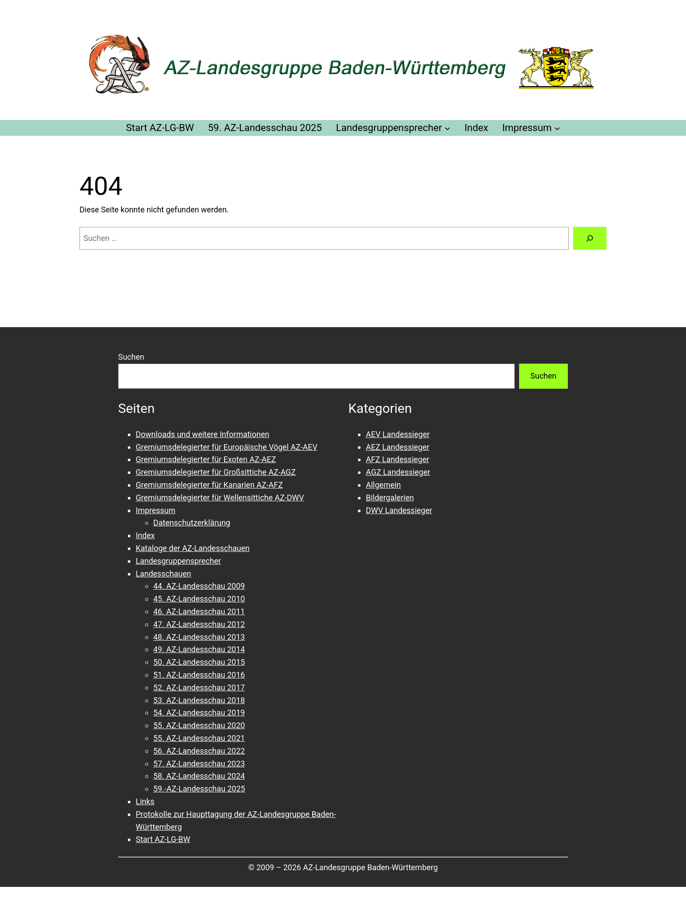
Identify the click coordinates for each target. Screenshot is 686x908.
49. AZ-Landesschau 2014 (199, 649)
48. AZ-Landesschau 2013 (199, 637)
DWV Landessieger (399, 510)
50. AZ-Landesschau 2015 (199, 662)
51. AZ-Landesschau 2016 (199, 674)
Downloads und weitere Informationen (202, 434)
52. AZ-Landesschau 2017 (199, 687)
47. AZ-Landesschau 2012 (199, 624)
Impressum (156, 510)
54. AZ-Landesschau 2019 (199, 712)
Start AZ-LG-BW (163, 839)
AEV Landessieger (398, 434)
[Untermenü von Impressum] (557, 128)
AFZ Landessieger (397, 459)
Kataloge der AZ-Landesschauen (193, 548)
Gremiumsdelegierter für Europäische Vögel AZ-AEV (227, 447)
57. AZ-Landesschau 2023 (199, 763)
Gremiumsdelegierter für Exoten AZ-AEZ (206, 459)
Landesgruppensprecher (178, 560)
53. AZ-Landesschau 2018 (199, 700)
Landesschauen (163, 573)
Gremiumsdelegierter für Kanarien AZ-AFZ (209, 484)
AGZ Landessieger (398, 472)
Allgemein (383, 484)
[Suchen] (590, 238)
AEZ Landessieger (398, 447)
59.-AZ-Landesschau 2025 (199, 788)
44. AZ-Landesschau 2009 (199, 586)
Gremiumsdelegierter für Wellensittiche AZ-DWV (220, 497)
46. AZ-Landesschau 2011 (199, 611)
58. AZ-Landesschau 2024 (199, 775)
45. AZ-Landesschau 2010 (199, 598)
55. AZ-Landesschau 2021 (199, 738)
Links (145, 801)
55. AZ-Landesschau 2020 (199, 725)
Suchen (131, 356)
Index (145, 535)
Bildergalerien (390, 497)
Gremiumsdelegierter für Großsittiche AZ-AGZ (216, 472)
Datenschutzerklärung (191, 522)
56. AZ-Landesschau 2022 (199, 750)
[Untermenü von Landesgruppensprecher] (447, 128)
